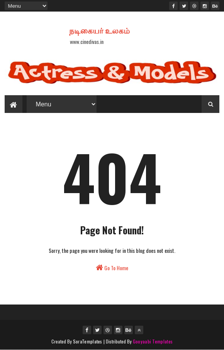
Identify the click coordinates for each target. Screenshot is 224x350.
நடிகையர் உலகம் (99, 30)
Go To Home (112, 268)
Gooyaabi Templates (153, 341)
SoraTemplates (87, 341)
